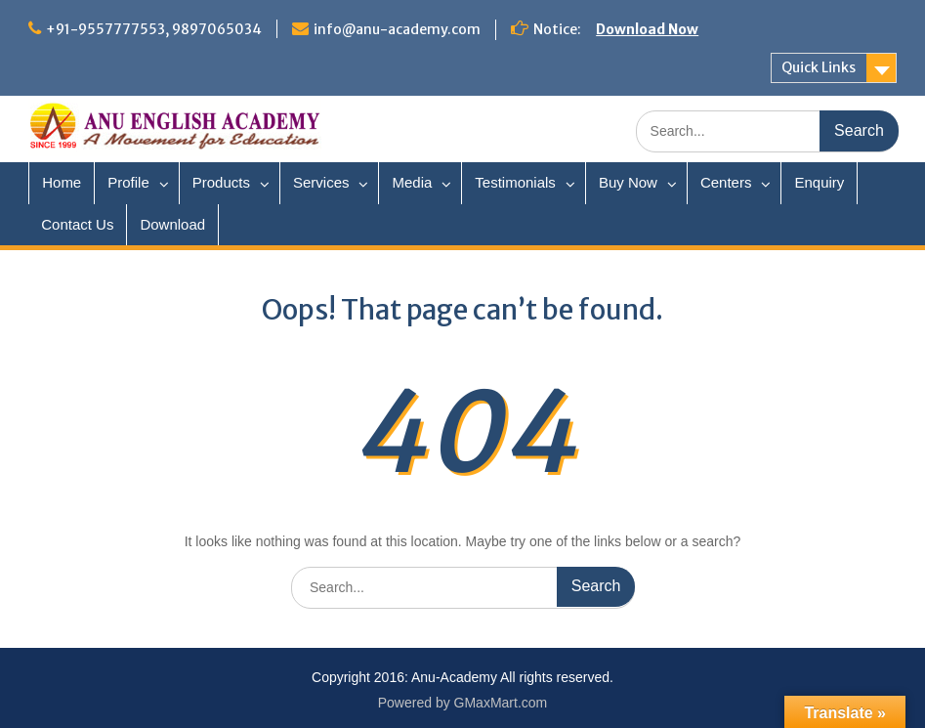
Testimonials (515, 182)
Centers (726, 182)
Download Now (647, 29)
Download (172, 224)
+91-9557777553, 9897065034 (154, 29)
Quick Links (818, 67)
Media (412, 182)
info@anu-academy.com (397, 29)
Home (61, 182)
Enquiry (819, 182)
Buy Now (628, 182)
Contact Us (77, 224)
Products (221, 182)
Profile (128, 182)
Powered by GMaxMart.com (463, 702)
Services (321, 182)
